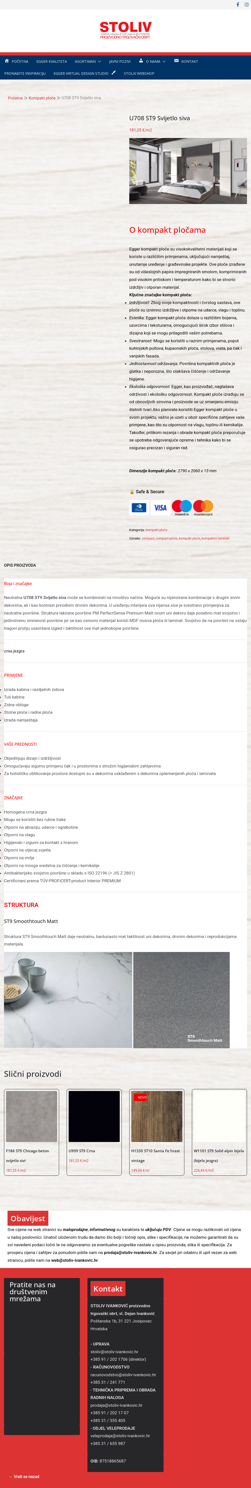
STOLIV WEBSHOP (139, 73)
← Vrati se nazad (24, 1476)
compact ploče (166, 538)
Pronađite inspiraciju (25, 73)
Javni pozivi (120, 61)
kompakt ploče (189, 538)
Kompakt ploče (42, 98)
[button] (98, 61)
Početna (15, 98)
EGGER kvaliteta (51, 61)
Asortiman (85, 61)
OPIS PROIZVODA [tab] (20, 565)
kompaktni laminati (215, 538)
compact (148, 538)
